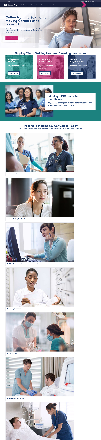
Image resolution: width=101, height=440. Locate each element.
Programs (28, 419)
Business (28, 424)
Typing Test (61, 419)
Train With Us (29, 421)
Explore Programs (12, 38)
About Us (44, 421)
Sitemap (60, 424)
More (54, 5)
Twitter (13, 432)
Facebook (9, 432)
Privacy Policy (55, 432)
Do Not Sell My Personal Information (86, 432)
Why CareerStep (34, 5)
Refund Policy (74, 432)
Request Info (92, 5)
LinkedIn (21, 432)
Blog (43, 419)
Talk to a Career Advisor (50, 342)
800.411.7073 (11, 419)
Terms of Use (62, 432)
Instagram (17, 432)
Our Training (24, 5)
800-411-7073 (88, 394)
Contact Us (45, 424)
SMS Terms (81, 390)
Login (9, 422)
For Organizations (46, 5)
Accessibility (68, 432)
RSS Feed (25, 433)
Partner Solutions (76, 74)
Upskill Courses (45, 74)
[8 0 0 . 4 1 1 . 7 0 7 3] (94, 1)
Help (59, 421)
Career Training (14, 74)
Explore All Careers (50, 204)
